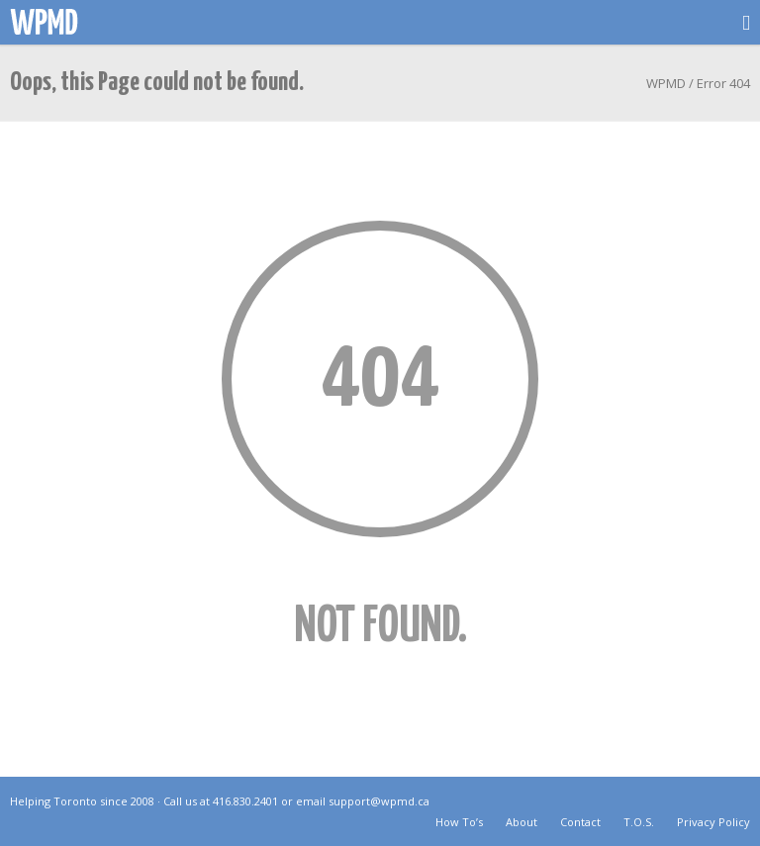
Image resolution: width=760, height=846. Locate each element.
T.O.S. (638, 821)
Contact (580, 821)
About (521, 821)
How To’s (459, 821)
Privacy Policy (713, 821)
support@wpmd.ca (379, 801)
